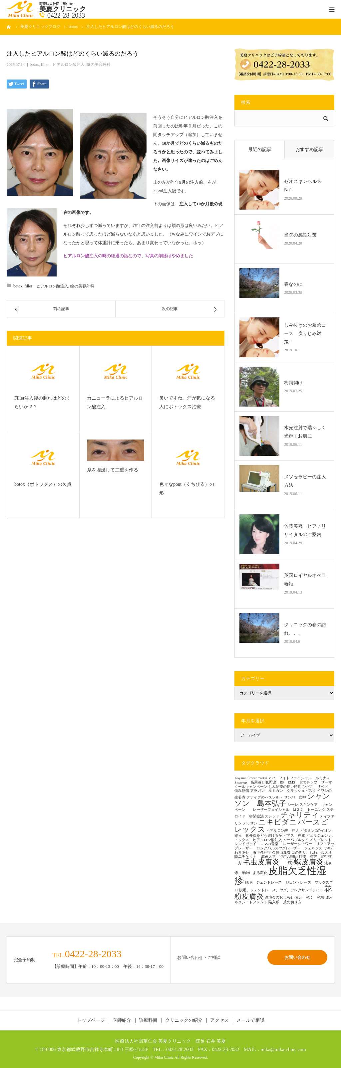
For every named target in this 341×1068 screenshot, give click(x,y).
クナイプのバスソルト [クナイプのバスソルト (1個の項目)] (264, 797)
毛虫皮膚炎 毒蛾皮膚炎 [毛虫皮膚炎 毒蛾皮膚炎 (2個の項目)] (283, 862)
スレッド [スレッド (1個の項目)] (272, 816)
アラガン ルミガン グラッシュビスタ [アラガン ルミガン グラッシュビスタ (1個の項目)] (283, 791)
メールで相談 (250, 1020)
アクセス (219, 1020)
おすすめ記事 (309, 149)
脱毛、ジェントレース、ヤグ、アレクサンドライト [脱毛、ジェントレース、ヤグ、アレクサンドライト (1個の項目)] (281, 890)
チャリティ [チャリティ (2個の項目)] (299, 815)
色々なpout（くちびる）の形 (186, 489)
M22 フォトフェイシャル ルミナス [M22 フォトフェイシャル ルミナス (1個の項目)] (299, 778)
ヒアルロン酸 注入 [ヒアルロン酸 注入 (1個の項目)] (282, 830)
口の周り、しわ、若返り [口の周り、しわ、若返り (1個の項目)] (311, 852)
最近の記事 (259, 149)
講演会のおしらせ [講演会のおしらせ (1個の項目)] (279, 897)
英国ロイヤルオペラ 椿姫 (306, 579)
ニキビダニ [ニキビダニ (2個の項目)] (277, 822)
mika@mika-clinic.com (283, 1049)
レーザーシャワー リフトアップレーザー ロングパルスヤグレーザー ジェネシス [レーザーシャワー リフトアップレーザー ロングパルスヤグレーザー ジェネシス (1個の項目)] (284, 846)
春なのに (293, 284)
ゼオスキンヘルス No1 (305, 185)
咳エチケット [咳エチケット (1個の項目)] (247, 856)
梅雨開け (293, 382)
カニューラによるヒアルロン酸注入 (115, 403)
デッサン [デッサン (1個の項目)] (250, 823)
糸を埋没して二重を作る (115, 469)
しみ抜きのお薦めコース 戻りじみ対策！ (305, 333)
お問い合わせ (297, 957)
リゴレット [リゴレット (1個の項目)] (322, 840)
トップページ (91, 1020)
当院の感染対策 (300, 235)
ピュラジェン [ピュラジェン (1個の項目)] (317, 835)
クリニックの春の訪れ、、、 (305, 628)
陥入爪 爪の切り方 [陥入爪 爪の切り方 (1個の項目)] (284, 902)
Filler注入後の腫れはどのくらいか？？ (42, 403)
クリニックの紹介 (183, 1020)
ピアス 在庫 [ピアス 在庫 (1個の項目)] (294, 835)
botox (34, 64)
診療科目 (148, 1020)
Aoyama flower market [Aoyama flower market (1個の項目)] (250, 778)
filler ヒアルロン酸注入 (63, 64)
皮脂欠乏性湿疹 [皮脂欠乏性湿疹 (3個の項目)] (280, 875)
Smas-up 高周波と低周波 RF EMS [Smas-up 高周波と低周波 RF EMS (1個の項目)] (266, 782)
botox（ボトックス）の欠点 (43, 484)
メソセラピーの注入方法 (305, 481)
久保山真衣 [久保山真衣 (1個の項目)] (281, 852)
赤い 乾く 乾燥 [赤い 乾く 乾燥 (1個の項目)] (309, 897)
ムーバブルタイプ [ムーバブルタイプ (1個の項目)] (297, 840)
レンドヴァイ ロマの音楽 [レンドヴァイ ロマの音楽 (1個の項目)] (258, 844)
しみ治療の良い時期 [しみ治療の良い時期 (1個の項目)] (284, 787)
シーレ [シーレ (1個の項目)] (292, 804)
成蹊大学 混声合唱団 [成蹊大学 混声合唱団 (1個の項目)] (279, 856)
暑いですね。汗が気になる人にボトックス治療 (187, 403)
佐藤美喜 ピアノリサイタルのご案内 (305, 530)
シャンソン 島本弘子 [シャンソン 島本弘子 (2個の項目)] (282, 799)
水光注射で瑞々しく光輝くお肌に (305, 432)
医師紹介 (122, 1020)
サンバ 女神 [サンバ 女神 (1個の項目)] (295, 797)
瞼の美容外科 (99, 64)
